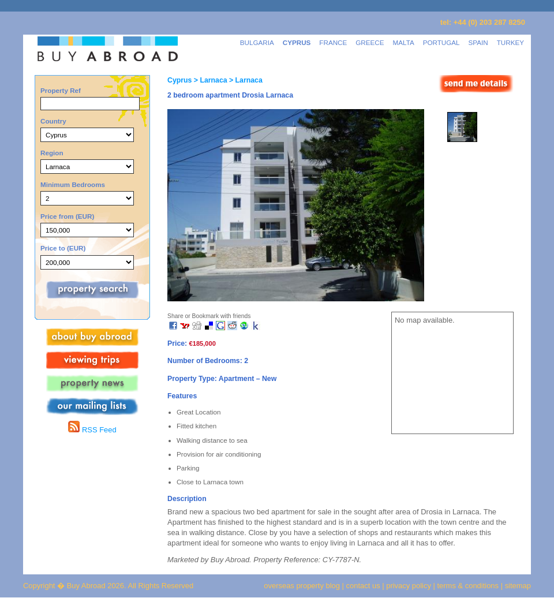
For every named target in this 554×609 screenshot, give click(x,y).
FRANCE (333, 42)
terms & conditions (469, 585)
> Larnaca (209, 80)
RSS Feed (92, 429)
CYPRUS (297, 42)
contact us (363, 585)
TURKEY (510, 42)
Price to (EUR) (62, 248)
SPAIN (478, 42)
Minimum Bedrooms (72, 184)
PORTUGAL (441, 42)
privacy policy (408, 585)
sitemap (517, 585)
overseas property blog (302, 585)
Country (53, 121)
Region (51, 152)
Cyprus (179, 80)
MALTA (403, 42)
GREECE (369, 42)
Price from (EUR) (67, 216)
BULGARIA (257, 42)
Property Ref (60, 90)
